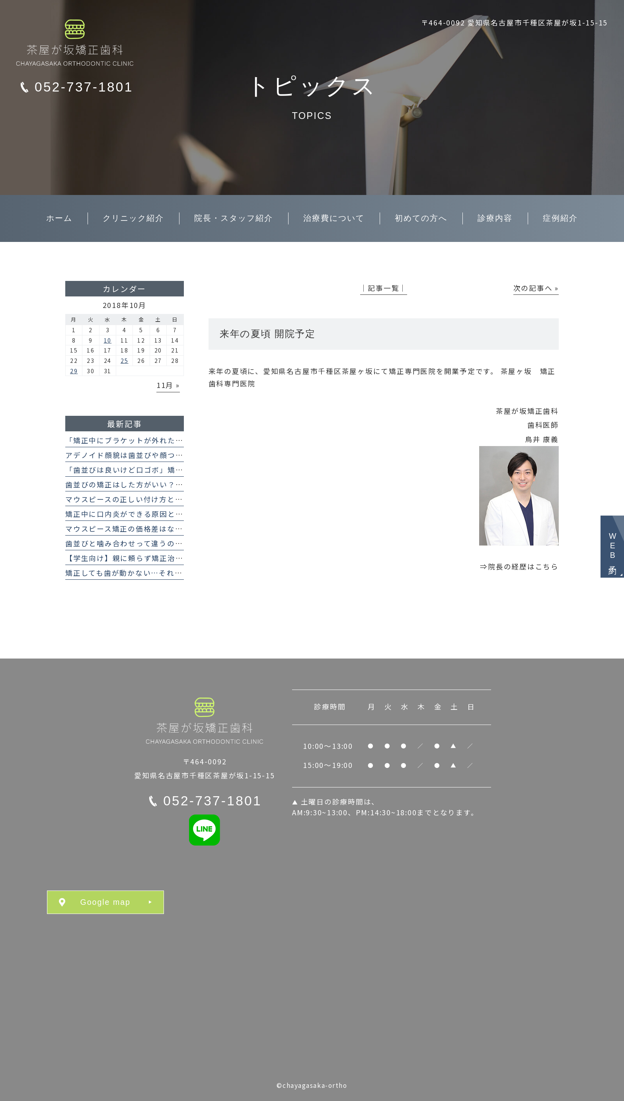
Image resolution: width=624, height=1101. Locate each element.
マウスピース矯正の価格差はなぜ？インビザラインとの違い (171, 529)
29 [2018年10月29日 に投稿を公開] (74, 371)
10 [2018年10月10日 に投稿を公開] (108, 340)
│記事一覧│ (384, 288)
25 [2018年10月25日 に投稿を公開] (125, 360)
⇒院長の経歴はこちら (519, 566)
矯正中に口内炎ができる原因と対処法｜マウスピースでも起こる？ (183, 514)
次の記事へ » (536, 288)
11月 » (168, 385)
